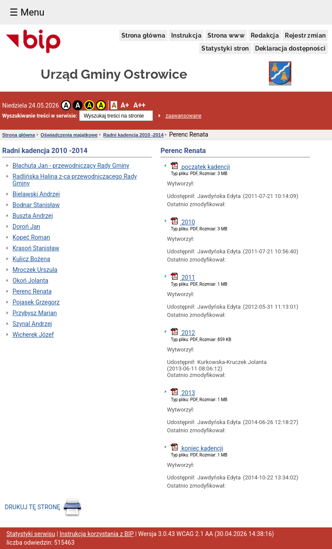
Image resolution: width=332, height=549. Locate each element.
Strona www (226, 35)
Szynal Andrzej (32, 323)
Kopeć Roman (31, 237)
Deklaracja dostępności (290, 48)
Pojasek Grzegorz (36, 302)
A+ (125, 105)
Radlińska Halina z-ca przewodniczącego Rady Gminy (75, 180)
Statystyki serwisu (30, 533)
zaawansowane (183, 116)
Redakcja (265, 35)
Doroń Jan (26, 226)
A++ (139, 105)
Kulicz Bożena (31, 258)
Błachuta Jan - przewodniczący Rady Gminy (71, 165)
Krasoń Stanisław (36, 248)
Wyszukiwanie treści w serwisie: (39, 116)
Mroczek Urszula (35, 269)
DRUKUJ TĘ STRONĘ (44, 507)
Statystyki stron (225, 48)
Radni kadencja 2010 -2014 (133, 134)
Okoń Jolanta (30, 280)
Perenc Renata (32, 291)
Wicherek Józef (33, 334)
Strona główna (143, 35)
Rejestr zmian (305, 35)
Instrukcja (186, 35)
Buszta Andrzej (33, 215)
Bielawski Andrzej (36, 194)
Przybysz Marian (35, 313)
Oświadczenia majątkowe (69, 134)
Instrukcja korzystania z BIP (97, 533)
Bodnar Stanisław (36, 204)
